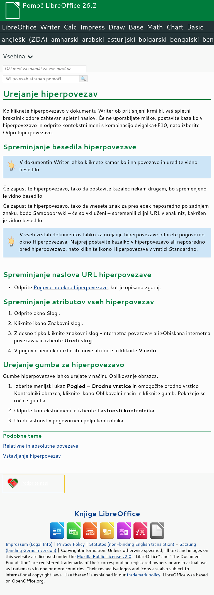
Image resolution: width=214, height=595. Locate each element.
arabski (93, 39)
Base (136, 27)
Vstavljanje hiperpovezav (32, 455)
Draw (116, 27)
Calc (70, 27)
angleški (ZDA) (25, 39)
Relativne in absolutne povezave (40, 445)
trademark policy (143, 575)
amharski (65, 39)
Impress (92, 27)
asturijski (121, 39)
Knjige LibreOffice (107, 513)
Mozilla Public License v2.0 (104, 556)
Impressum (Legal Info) (29, 544)
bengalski (184, 39)
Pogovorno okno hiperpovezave (70, 287)
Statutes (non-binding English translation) (131, 544)
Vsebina (14, 56)
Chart (174, 27)
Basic (195, 27)
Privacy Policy (71, 544)
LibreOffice (19, 27)
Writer (50, 27)
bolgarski (152, 39)
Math (155, 27)
